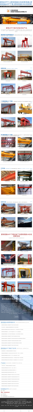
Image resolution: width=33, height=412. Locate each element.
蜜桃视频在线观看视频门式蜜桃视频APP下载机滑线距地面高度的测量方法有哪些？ (11, 340)
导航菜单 (2, 15)
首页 (4, 410)
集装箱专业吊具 (24, 114)
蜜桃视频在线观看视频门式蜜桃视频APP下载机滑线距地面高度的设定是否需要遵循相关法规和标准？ (14, 338)
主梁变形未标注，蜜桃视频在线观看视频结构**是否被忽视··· (9, 365)
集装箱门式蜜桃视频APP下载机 (8, 128)
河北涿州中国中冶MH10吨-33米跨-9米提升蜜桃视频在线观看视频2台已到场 (24, 265)
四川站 (18, 405)
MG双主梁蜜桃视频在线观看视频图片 (7, 292)
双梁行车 (21, 168)
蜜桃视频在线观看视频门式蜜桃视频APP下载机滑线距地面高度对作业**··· (10, 381)
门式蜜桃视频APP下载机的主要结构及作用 (8, 114)
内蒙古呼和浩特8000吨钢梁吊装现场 (7, 251)
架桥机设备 (3, 202)
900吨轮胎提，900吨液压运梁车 (24, 251)
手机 (12, 409)
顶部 (29, 410)
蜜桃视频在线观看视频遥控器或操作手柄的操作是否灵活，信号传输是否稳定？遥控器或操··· (13, 329)
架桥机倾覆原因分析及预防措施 (24, 214)
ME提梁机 (12, 68)
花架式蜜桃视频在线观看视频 (24, 61)
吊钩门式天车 (27, 168)
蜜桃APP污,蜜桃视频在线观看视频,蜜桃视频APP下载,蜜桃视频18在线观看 (16, 3)
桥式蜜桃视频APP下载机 (7, 134)
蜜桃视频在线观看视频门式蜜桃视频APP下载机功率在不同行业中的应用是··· (11, 374)
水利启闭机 (24, 128)
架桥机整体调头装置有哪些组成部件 (8, 214)
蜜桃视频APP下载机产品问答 (8, 348)
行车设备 (3, 168)
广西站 (26, 405)
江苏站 (16, 405)
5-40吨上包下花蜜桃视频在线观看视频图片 (24, 292)
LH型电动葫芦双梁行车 (8, 181)
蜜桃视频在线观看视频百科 (8, 322)
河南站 (24, 405)
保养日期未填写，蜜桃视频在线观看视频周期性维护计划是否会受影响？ (10, 327)
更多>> (31, 102)
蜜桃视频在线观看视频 (9, 401)
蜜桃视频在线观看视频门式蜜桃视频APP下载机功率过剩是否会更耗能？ (10, 345)
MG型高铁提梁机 (24, 94)
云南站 (11, 405)
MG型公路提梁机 (8, 94)
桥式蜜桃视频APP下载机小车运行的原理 (8, 161)
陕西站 (29, 405)
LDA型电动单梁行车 (24, 195)
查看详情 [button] (16, 316)
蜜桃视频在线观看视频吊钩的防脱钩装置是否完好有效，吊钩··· (9, 372)
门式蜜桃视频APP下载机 (7, 101)
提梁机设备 (3, 68)
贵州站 (21, 405)
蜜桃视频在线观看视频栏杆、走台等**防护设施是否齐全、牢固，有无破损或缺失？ (11, 331)
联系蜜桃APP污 (5, 389)
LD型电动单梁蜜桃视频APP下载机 (24, 181)
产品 (20, 410)
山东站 (8, 405)
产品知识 (3, 363)
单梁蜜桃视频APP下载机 (9, 168)
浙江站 (13, 405)
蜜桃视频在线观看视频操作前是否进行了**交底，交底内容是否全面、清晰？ (11, 355)
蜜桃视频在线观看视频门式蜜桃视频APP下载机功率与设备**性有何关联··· (10, 383)
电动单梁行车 (7, 195)
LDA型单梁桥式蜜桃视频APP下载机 (24, 161)
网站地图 (2, 7)
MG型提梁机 (16, 68)
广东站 (5, 405)
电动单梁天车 (24, 168)
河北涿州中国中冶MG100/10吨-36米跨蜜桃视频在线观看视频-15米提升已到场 (8, 279)
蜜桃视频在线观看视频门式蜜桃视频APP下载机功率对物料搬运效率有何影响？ (11, 336)
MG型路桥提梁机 (9, 68)
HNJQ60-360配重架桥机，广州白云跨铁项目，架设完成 (8, 265)
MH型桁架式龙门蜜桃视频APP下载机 (7, 61)
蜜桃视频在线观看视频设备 (7, 34)
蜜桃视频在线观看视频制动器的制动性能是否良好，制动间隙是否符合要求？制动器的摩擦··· (13, 357)
